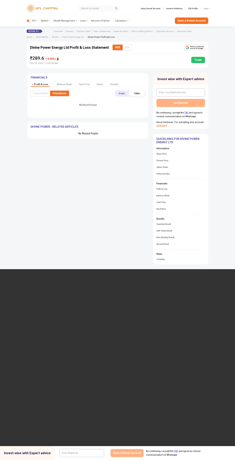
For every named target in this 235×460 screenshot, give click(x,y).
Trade (198, 60)
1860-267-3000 (22, 304)
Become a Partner (100, 20)
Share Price (161, 154)
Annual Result (162, 244)
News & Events (121, 31)
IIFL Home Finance (132, 301)
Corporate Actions (165, 31)
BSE (127, 47)
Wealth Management (64, 20)
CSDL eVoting (178, 336)
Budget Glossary (131, 331)
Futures (69, 31)
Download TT (81, 336)
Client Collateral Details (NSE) (186, 341)
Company (160, 259)
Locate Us (80, 301)
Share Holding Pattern (142, 31)
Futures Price (162, 160)
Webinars (128, 346)
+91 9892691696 (22, 314)
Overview (58, 31)
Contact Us (80, 307)
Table (137, 93)
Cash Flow (161, 202)
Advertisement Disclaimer (105, 403)
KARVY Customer (132, 336)
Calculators (121, 20)
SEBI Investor (177, 362)
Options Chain (83, 31)
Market (44, 20)
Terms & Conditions (132, 403)
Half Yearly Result (164, 231)
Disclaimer (35, 403)
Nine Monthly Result (165, 237)
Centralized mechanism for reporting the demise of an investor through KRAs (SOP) (191, 378)
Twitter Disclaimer (80, 403)
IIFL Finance (129, 296)
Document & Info (83, 346)
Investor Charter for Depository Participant (90, 358)
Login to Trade (82, 331)
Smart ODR (80, 383)
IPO (34, 20)
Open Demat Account (182, 296)
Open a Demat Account (191, 20)
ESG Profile (193, 8)
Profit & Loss (161, 189)
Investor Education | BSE (183, 346)
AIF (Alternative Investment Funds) (188, 312)
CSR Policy (172, 403)
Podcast (127, 341)
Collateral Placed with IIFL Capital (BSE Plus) (190, 369)
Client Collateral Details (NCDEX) (187, 352)
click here (161, 125)
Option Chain (162, 167)
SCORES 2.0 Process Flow (88, 378)
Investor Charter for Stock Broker (91, 352)
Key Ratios (161, 209)
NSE (117, 47)
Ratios (100, 84)
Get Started (181, 102)
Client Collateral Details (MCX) (186, 357)
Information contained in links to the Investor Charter (93, 366)
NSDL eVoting (178, 331)
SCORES (79, 373)
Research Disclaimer (56, 403)
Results (114, 84)
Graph (122, 93)
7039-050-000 (39, 304)
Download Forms (83, 341)
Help (125, 376)
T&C (186, 112)
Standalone (59, 93)
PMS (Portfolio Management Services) (190, 307)
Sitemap (127, 370)
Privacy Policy (154, 403)
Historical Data (184, 31)
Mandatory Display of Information (140, 352)
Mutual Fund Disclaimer (194, 403)
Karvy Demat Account (150, 8)
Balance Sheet (163, 196)
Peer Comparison (102, 31)
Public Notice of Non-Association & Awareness (141, 358)
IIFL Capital (80, 296)
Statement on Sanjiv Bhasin (137, 365)
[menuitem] (29, 20)
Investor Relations (174, 8)
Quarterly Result (163, 224)
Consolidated (40, 93)
